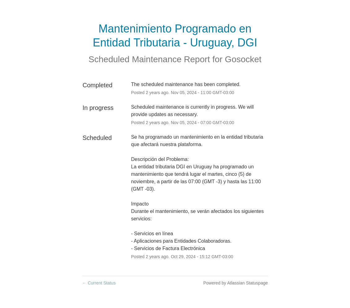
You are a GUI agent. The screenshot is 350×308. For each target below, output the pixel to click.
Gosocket (243, 59)
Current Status (99, 282)
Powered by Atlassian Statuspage (235, 282)
